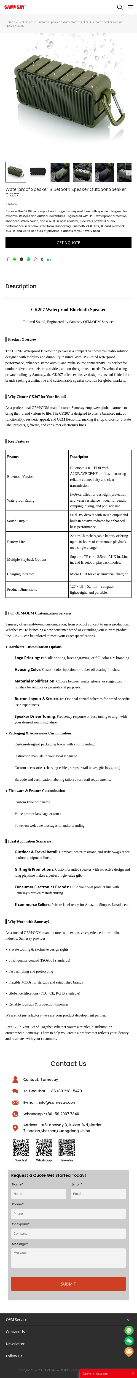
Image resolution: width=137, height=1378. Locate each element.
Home (9, 22)
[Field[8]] (38, 1194)
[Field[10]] (98, 1194)
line (14, 259)
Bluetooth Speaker (48, 22)
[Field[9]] (68, 1234)
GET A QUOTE (68, 242)
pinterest (35, 259)
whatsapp (28, 259)
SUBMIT (68, 1284)
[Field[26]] (68, 1214)
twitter (21, 259)
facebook (7, 259)
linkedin (49, 259)
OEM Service (16, 1319)
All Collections (25, 22)
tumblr (42, 259)
